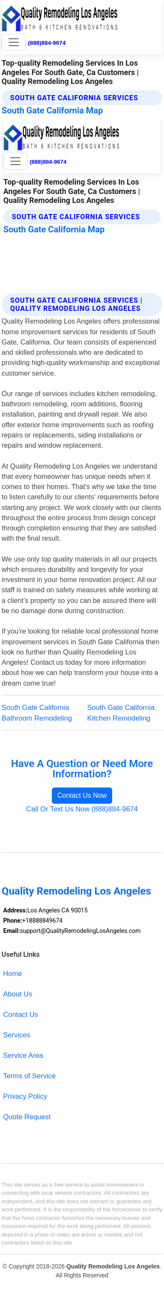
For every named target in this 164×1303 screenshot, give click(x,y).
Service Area (23, 1055)
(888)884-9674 (47, 43)
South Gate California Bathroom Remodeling (37, 713)
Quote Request (27, 1117)
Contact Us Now (82, 795)
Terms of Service (29, 1076)
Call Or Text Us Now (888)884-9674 (82, 809)
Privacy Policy (25, 1096)
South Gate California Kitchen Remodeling (121, 713)
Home (12, 973)
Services (16, 1035)
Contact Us (20, 1014)
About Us (17, 994)
